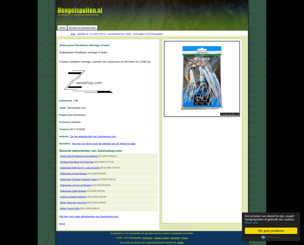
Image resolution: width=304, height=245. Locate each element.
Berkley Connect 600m (70, 208)
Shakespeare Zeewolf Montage (73, 174)
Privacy (185, 238)
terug (73, 34)
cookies (180, 243)
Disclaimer (175, 238)
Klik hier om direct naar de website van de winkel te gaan (104, 143)
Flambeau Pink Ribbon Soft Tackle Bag (77, 162)
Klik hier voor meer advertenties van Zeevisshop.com (89, 216)
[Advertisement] (176, 12)
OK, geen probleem (271, 231)
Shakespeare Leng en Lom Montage (76, 185)
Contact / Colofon (161, 238)
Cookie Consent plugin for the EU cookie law (271, 237)
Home (62, 28)
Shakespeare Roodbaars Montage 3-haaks (78, 179)
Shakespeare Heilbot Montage (73, 191)
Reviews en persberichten (82, 28)
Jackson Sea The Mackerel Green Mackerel (79, 156)
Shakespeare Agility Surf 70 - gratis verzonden (80, 168)
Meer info (251, 223)
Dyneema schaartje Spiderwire (73, 197)
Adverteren (147, 238)
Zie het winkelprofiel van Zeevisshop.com (93, 136)
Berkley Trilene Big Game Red (73, 203)
